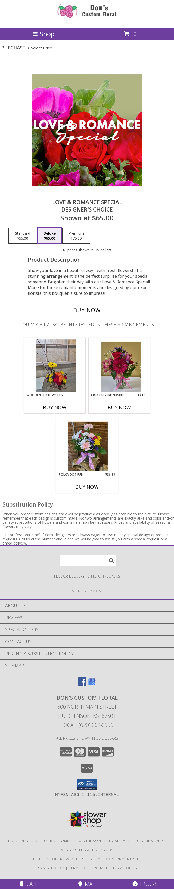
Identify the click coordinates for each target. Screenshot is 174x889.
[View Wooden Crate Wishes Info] (55, 365)
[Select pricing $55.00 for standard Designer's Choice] (23, 235)
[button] (87, 784)
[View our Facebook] (82, 684)
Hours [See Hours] (145, 883)
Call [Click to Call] (29, 883)
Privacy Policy (49, 868)
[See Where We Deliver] (87, 590)
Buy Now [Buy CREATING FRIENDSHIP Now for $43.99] (119, 407)
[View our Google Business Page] (92, 684)
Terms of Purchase (88, 868)
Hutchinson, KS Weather (58, 858)
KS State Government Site (114, 858)
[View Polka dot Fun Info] (87, 444)
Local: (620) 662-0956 (87, 724)
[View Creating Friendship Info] (119, 365)
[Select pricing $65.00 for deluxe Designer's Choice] (49, 235)
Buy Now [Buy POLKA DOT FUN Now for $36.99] (87, 486)
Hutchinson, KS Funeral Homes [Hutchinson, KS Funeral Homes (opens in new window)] (40, 840)
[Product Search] (88, 560)
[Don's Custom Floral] (87, 19)
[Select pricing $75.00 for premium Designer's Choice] (76, 235)
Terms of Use (126, 868)
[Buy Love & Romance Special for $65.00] (87, 310)
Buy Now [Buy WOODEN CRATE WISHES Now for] (54, 407)
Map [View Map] (87, 883)
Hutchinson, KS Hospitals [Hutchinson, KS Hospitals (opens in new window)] (103, 840)
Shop (43, 33)
